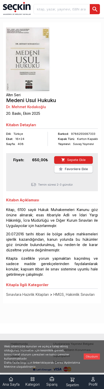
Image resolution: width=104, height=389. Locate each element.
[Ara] (95, 9)
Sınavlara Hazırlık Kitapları (27, 294)
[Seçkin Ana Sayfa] (16, 8)
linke (36, 362)
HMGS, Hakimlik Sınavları (74, 294)
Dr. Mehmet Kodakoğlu (26, 107)
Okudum (92, 356)
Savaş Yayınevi (83, 144)
